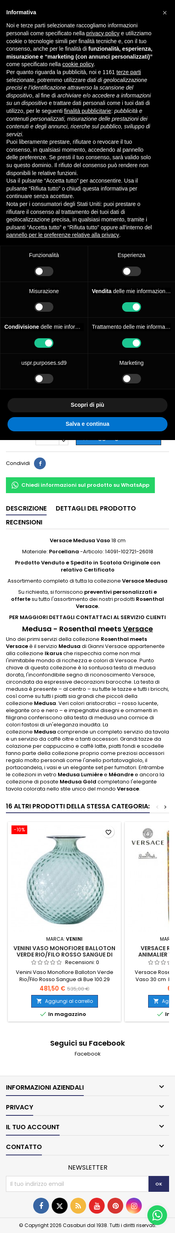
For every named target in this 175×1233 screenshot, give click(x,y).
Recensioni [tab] (24, 522)
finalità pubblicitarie (87, 111)
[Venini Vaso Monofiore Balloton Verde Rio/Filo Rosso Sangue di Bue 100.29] (64, 830)
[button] (164, 12)
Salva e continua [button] (87, 424)
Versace (138, 629)
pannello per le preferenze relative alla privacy (62, 235)
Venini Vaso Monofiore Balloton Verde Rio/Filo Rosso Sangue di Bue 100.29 (64, 954)
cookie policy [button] (78, 64)
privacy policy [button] (102, 33)
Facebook (88, 1054)
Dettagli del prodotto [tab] (96, 508)
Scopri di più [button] (87, 405)
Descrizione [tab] (26, 508)
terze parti (129, 72)
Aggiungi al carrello (64, 1001)
